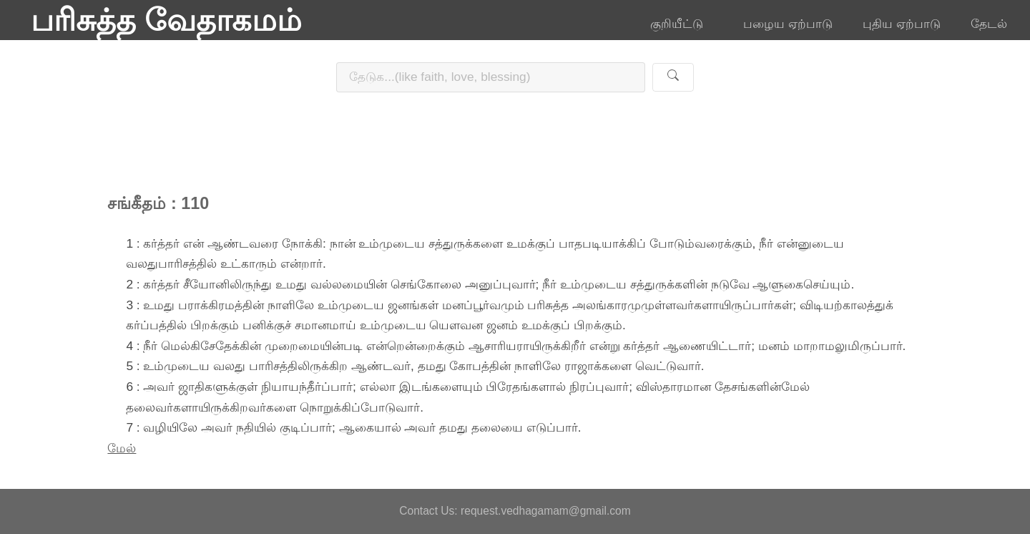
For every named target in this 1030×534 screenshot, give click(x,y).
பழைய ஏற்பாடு (788, 23)
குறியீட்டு (681, 23)
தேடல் (989, 23)
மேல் (121, 448)
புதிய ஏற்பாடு (902, 23)
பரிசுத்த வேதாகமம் (166, 20)
